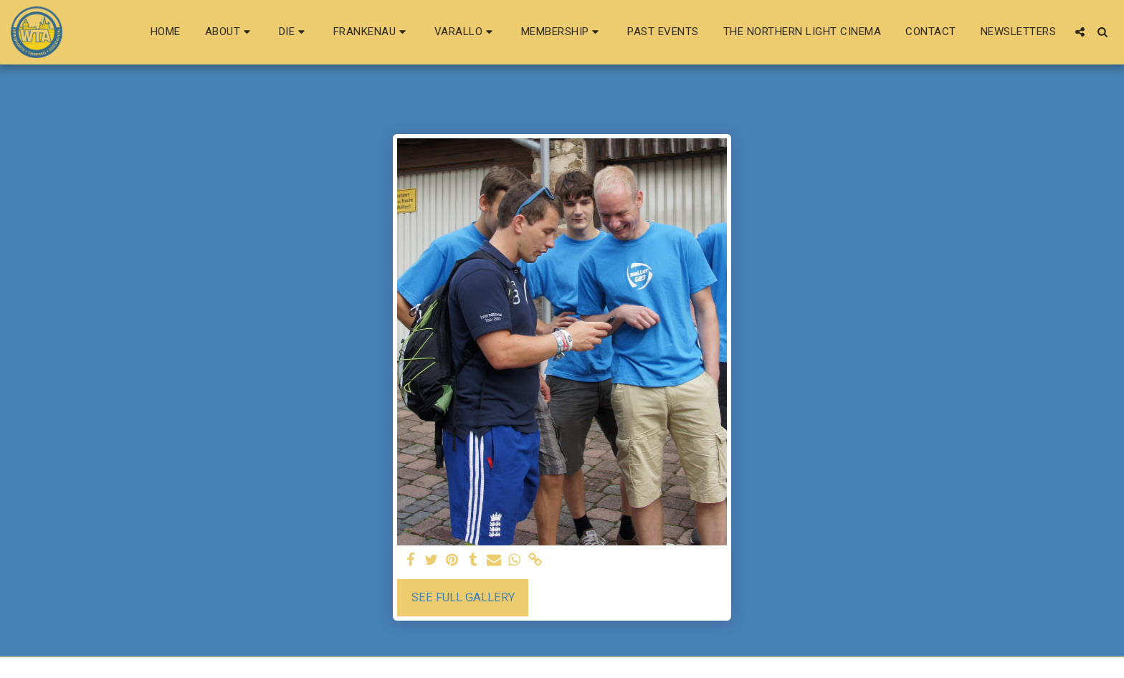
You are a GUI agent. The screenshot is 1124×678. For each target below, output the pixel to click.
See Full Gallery (463, 597)
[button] (229, 32)
